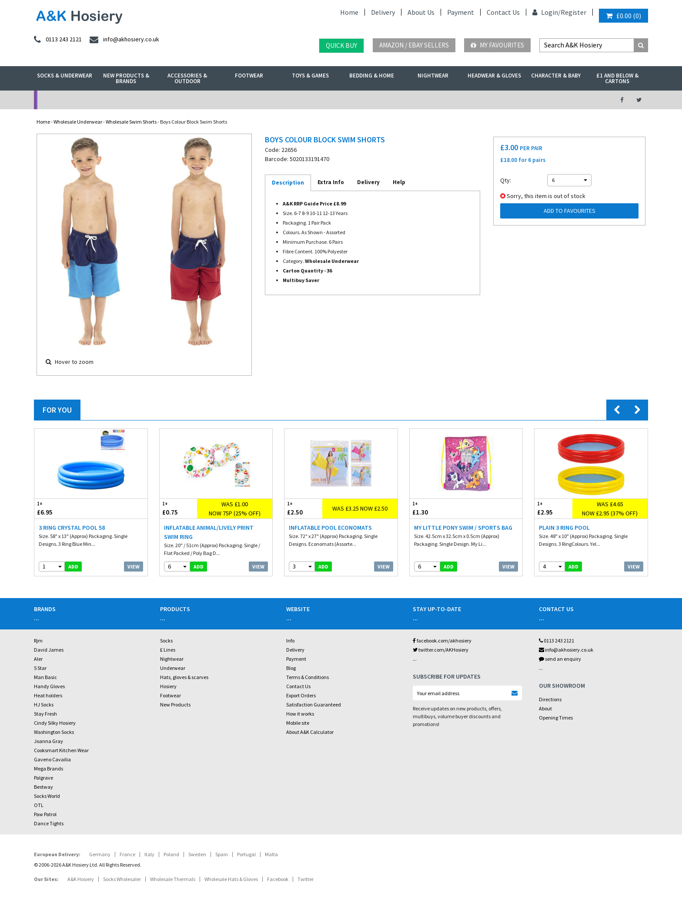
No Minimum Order (104, 100)
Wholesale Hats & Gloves (231, 879)
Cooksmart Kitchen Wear (61, 750)
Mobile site (297, 723)
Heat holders (48, 695)
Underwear (172, 668)
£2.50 (303, 508)
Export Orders (301, 695)
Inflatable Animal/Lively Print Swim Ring (209, 532)
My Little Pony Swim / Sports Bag (463, 527)
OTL (38, 805)
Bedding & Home (371, 75)
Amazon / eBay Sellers (414, 45)
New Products (175, 704)
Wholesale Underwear (77, 121)
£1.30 (438, 508)
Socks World (47, 796)
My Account (246, 100)
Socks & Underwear (64, 75)
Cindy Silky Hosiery (55, 723)
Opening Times (556, 717)
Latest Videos (528, 100)
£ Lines (167, 649)
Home (349, 12)
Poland (171, 854)
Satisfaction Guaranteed (313, 704)
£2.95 (553, 508)
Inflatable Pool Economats (330, 527)
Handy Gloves (49, 686)
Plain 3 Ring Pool (564, 527)
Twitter (306, 879)
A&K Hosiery (80, 879)
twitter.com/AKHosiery (440, 649)
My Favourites (497, 45)
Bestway (43, 787)
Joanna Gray (48, 741)
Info (290, 640)
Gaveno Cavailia (52, 759)
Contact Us (503, 12)
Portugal (246, 854)
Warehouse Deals (386, 100)
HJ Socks (43, 704)
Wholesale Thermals (172, 879)
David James (49, 649)
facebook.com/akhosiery (442, 640)
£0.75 (178, 508)
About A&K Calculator (310, 732)
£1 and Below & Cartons (617, 78)
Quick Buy (341, 45)
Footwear (249, 75)
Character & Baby (556, 75)
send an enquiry (560, 659)
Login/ (546, 12)
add (73, 566)
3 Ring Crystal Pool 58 (72, 527)
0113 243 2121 (556, 640)
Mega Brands (48, 768)
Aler (38, 659)
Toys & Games (310, 75)
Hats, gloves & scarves (184, 677)
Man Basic (45, 677)
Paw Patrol (45, 814)
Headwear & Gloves (494, 75)
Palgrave (43, 777)
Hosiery (168, 686)
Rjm (38, 640)
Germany (99, 854)
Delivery (383, 12)
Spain (221, 854)
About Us (421, 12)
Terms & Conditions (307, 677)
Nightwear (433, 75)
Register (573, 12)
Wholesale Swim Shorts (131, 121)
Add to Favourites (569, 211)
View (133, 566)
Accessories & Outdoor (187, 78)
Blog (291, 668)
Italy (149, 854)
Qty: (505, 180)
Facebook (277, 879)
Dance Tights (49, 823)
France (127, 854)
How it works (300, 713)
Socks (166, 640)
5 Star (40, 668)
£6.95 (62, 508)
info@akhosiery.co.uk (566, 649)
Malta (271, 854)
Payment (460, 12)
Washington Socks (54, 732)
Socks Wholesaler (122, 879)
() (623, 15)
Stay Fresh (45, 713)
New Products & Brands (126, 78)
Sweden (197, 854)
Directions (550, 699)
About (545, 708)
